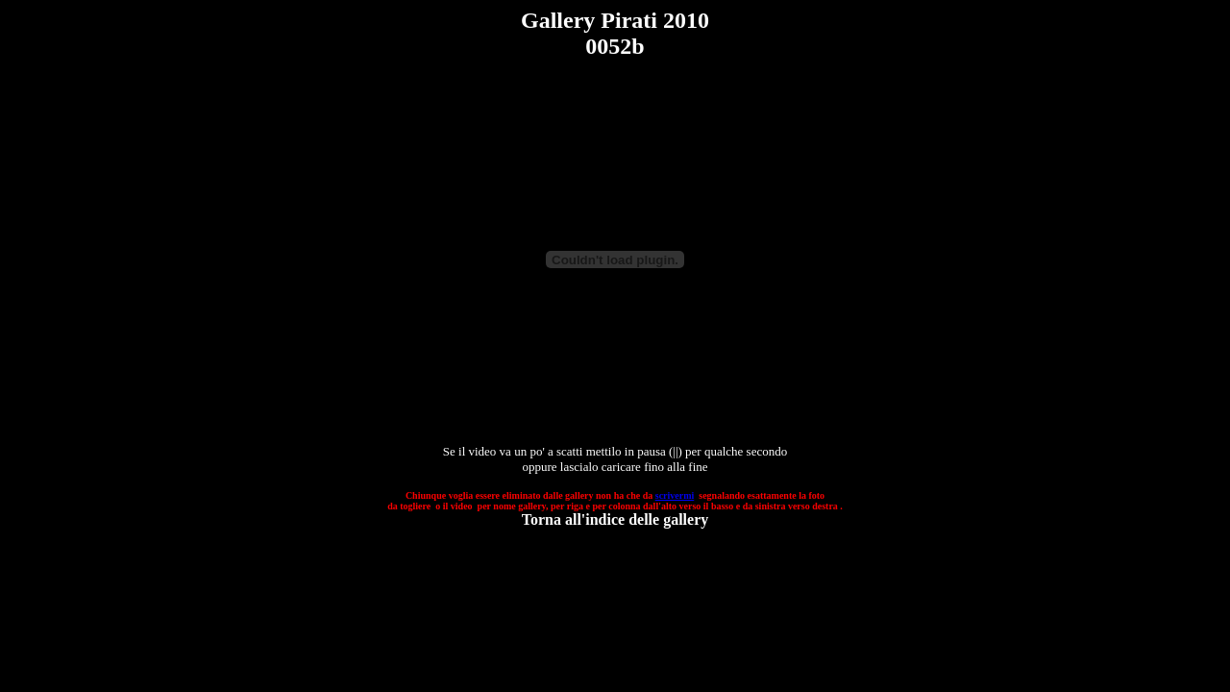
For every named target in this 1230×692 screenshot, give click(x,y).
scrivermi (675, 495)
